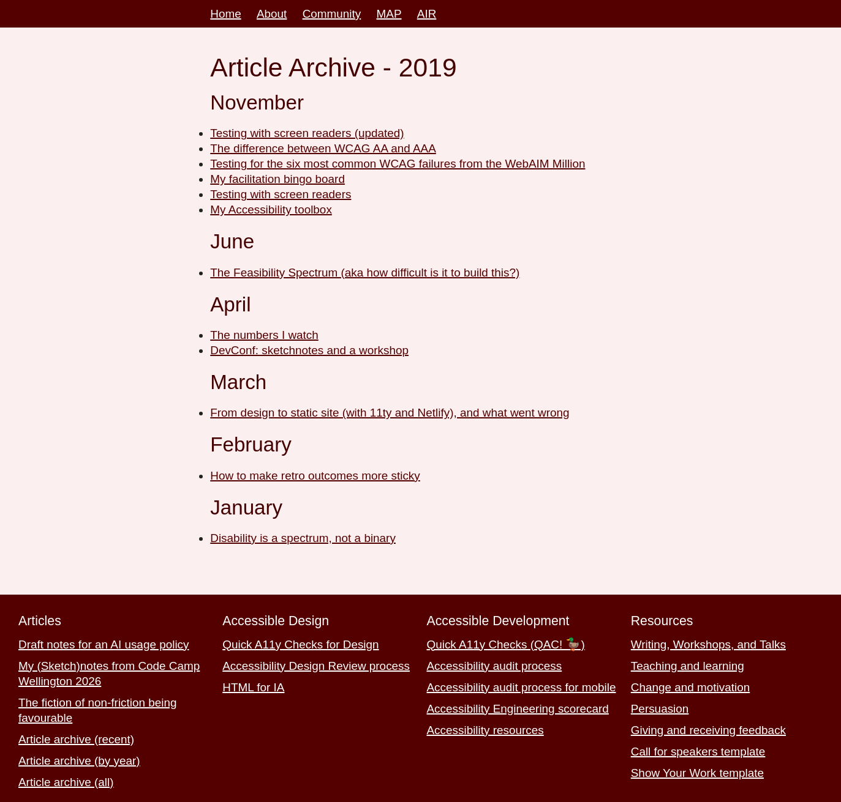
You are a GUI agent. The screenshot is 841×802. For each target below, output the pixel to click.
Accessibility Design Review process (316, 665)
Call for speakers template (698, 751)
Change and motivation (690, 687)
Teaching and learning (687, 665)
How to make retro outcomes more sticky (315, 475)
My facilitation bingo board (277, 179)
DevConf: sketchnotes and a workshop (309, 350)
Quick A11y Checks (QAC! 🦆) (506, 644)
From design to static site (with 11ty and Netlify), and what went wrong (389, 412)
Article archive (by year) (79, 760)
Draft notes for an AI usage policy (103, 644)
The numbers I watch (264, 335)
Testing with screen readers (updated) (307, 133)
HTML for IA (253, 687)
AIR (427, 13)
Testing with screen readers (280, 194)
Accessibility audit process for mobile (521, 687)
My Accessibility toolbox (271, 209)
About (272, 13)
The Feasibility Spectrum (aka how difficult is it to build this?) (364, 272)
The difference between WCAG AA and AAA (323, 148)
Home (225, 13)
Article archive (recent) (76, 739)
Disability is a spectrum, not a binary (303, 538)
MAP (389, 13)
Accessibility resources (485, 730)
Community (332, 13)
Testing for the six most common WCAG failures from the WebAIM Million (397, 163)
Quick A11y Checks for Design (300, 644)
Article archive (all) (66, 782)
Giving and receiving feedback (708, 730)
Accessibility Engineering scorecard (518, 708)
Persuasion (660, 708)
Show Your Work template (697, 773)
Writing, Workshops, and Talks (708, 644)
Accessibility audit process (494, 665)
